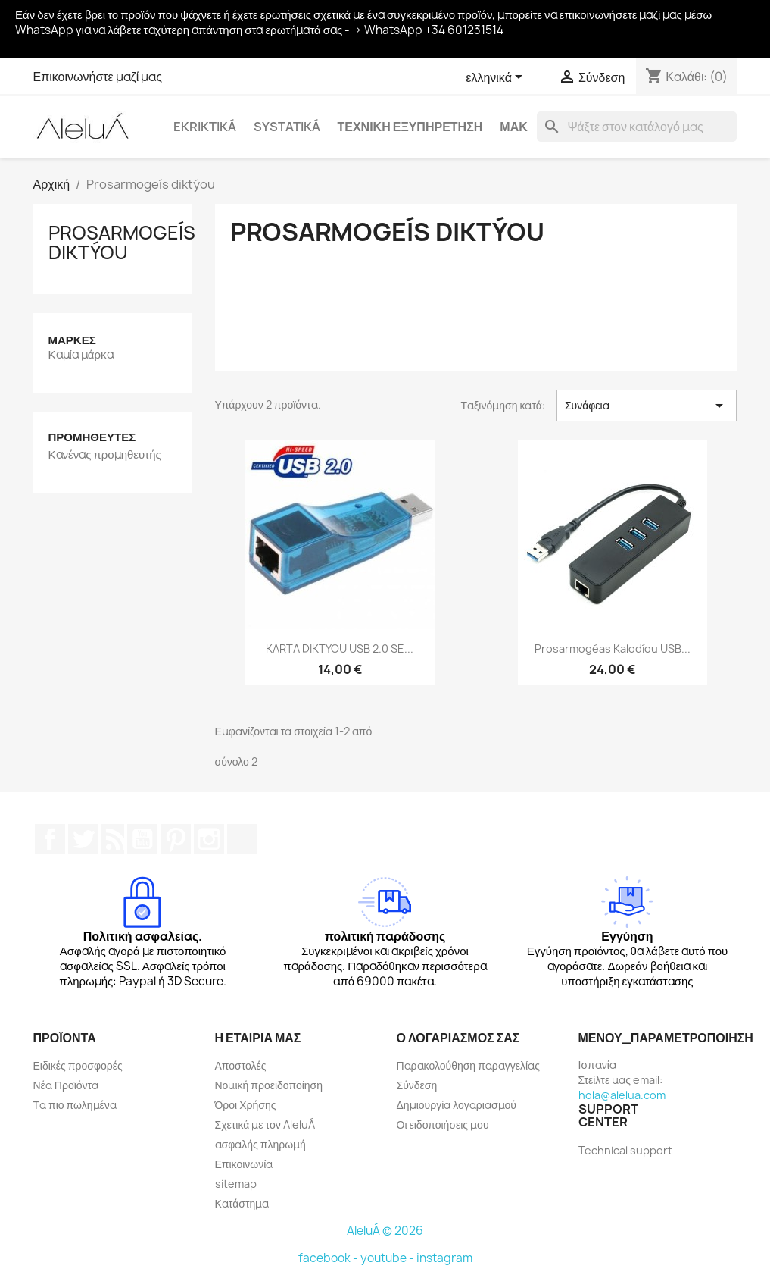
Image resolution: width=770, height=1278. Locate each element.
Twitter (83, 839)
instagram (444, 1258)
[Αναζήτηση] (637, 126)
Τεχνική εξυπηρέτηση (410, 126)
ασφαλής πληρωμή (260, 1144)
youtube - (388, 1258)
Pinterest (176, 839)
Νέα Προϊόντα (66, 1085)
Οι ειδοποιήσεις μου (443, 1124)
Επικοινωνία (244, 1164)
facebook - (329, 1258)
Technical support (625, 1150)
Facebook (50, 839)
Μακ (513, 126)
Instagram (209, 839)
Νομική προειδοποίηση (269, 1085)
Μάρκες (72, 340)
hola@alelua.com (622, 1095)
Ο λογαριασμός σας (458, 1037)
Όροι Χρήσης (245, 1105)
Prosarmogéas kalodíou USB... (613, 648)
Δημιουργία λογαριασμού (457, 1105)
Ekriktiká (204, 126)
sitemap (236, 1183)
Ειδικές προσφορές (78, 1065)
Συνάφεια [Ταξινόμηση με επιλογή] (647, 405)
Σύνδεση (417, 1085)
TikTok (242, 839)
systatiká (287, 126)
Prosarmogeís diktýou (121, 242)
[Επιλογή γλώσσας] (497, 78)
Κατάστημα (242, 1203)
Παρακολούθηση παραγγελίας (468, 1065)
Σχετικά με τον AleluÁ (265, 1124)
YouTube (142, 839)
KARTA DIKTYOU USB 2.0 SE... (339, 648)
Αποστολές (241, 1065)
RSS (112, 839)
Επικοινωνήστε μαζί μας (98, 76)
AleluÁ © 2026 (385, 1231)
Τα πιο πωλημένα (75, 1105)
